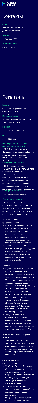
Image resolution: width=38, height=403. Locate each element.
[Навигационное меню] (34, 4)
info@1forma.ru (9, 47)
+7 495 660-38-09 (9, 39)
